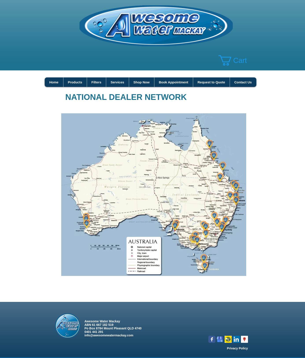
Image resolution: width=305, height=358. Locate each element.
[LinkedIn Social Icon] (236, 339)
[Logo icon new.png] (228, 339)
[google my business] (220, 339)
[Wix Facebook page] (211, 339)
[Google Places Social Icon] (244, 339)
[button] (238, 60)
